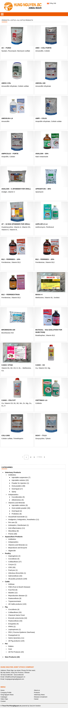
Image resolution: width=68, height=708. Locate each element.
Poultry (8, 553)
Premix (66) (12, 534)
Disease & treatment (40, 697)
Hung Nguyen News (7, 694)
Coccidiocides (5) (18, 497)
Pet (6, 644)
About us (37, 690)
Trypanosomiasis (14, 601)
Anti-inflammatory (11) (16, 528)
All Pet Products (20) (16, 652)
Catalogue (4, 697)
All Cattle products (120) (17, 604)
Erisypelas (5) (13, 624)
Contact (3, 701)
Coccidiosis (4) (13, 609)
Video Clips (4, 699)
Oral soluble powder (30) (21, 508)
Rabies (11, 646)
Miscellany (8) (13, 531)
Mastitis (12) (13, 593)
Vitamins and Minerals (16, 503)
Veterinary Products (13, 472)
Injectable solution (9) (20, 505)
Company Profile (6, 692)
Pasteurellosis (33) (15, 621)
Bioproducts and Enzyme (17, 548)
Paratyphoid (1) (14, 635)
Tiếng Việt (51, 3)
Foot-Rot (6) (12, 590)
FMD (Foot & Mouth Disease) (19, 587)
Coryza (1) (12, 564)
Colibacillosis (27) (15, 562)
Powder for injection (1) (20, 483)
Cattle (7, 581)
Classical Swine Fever (16, 615)
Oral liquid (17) (17, 489)
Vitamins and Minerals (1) (17, 545)
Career (36, 699)
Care (10, 649)
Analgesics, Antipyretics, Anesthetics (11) (23, 519)
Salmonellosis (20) (15, 576)
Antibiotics (12, 475)
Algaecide (12, 550)
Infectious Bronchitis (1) (17, 573)
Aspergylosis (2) (14, 556)
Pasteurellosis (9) (14, 598)
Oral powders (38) (18, 486)
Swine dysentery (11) (16, 638)
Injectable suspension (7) (21, 477)
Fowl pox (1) (13, 570)
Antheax (11, 584)
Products (37, 692)
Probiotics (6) (17, 514)
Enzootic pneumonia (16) (17, 618)
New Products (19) (12, 657)
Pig (6, 607)
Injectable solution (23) (20, 480)
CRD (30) (11, 567)
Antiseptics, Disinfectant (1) (18, 525)
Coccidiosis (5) (13, 559)
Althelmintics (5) (18, 500)
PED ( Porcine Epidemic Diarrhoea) (21, 632)
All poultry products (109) (17, 579)
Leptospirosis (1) (14, 629)
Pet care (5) (12, 522)
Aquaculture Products (14, 537)
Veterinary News (39, 694)
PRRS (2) (11, 626)
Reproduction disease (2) (17, 595)
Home (2, 690)
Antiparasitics (13, 494)
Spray (14, 492)
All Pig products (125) (16, 641)
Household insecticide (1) (17, 517)
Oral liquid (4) (17, 511)
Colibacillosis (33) (15, 612)
